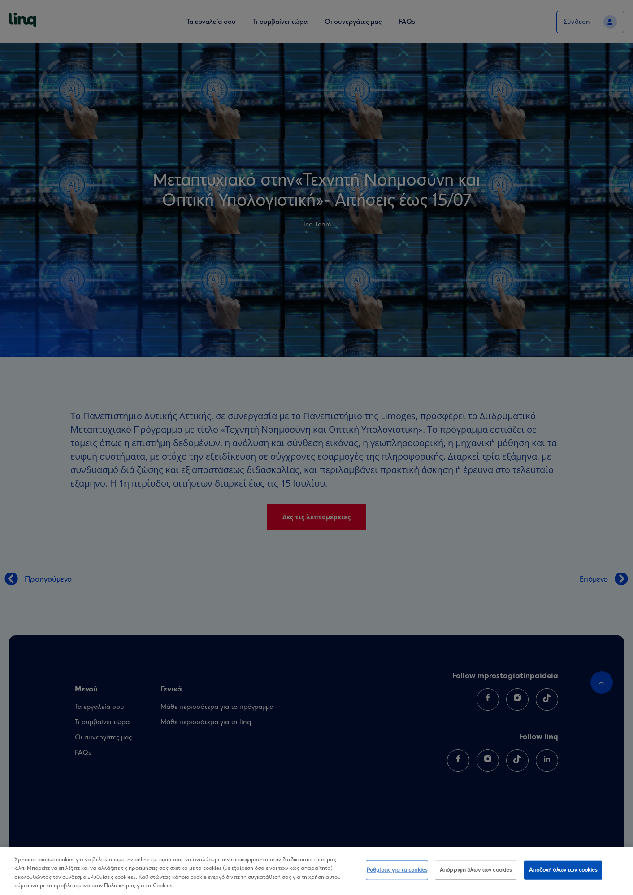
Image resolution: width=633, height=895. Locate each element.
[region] (316, 871)
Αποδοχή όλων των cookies (563, 870)
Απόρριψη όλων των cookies (476, 870)
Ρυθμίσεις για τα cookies (397, 870)
